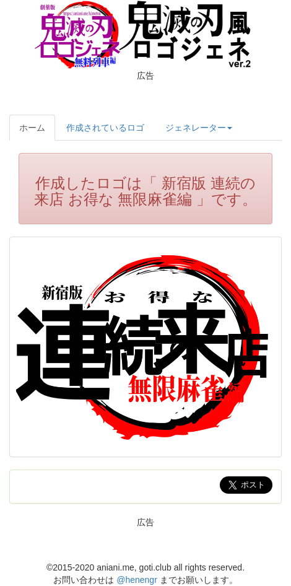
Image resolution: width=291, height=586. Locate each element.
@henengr (136, 580)
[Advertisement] (145, 96)
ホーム (32, 128)
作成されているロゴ (105, 128)
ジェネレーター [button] (198, 128)
